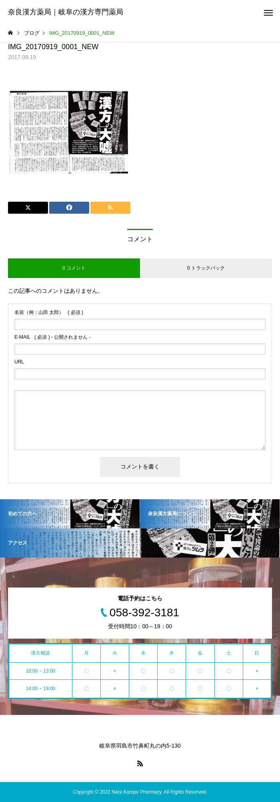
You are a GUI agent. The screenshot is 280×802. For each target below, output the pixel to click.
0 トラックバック (206, 268)
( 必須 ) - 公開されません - (52, 337)
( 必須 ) (48, 312)
